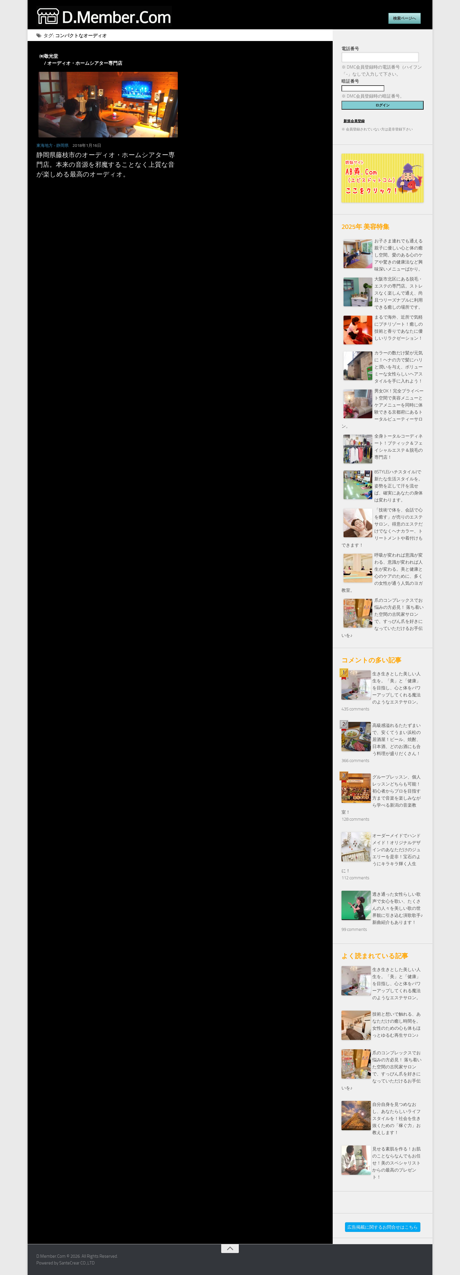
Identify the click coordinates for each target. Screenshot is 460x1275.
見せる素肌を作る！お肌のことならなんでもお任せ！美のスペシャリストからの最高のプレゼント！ (396, 1163)
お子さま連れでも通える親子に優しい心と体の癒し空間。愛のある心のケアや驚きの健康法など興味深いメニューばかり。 (398, 255)
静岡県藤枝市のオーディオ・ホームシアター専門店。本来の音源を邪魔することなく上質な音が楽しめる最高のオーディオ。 (105, 164)
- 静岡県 (61, 145)
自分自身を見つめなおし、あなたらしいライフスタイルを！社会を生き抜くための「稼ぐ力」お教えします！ (396, 1118)
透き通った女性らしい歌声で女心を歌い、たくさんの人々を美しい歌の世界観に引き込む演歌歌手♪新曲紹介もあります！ (397, 908)
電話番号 (350, 48)
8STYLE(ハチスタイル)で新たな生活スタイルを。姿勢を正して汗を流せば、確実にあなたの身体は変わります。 (398, 486)
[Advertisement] (180, 244)
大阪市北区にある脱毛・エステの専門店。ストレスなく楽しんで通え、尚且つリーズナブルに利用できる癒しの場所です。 (398, 293)
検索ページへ (404, 18)
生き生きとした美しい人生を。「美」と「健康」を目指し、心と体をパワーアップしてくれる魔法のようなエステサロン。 (396, 688)
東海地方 (44, 145)
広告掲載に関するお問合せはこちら (382, 1227)
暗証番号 (350, 81)
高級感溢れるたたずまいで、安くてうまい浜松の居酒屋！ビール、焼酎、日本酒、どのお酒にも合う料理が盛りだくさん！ (396, 739)
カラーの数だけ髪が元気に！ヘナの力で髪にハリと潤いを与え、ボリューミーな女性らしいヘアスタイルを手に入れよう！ (398, 367)
